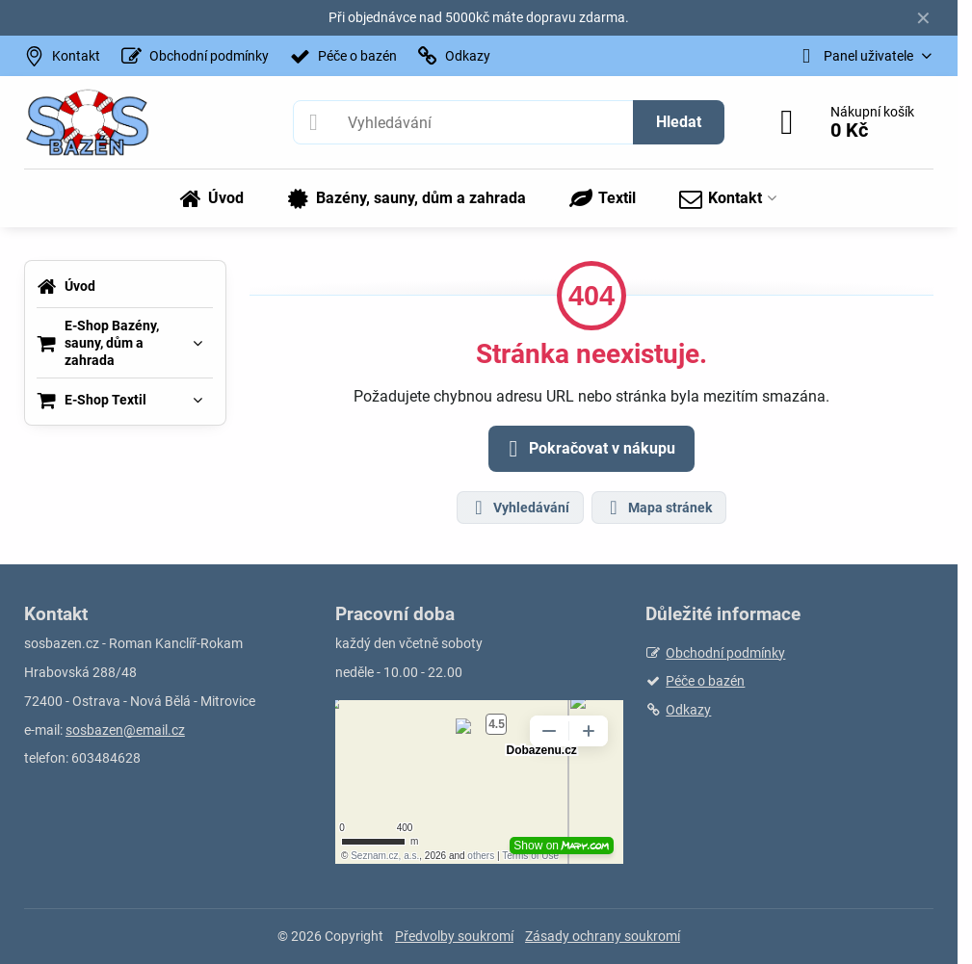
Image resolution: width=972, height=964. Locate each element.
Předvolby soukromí (454, 936)
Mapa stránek (658, 507)
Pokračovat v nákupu (588, 448)
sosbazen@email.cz (125, 730)
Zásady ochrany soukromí (602, 936)
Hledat (678, 122)
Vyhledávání (519, 507)
